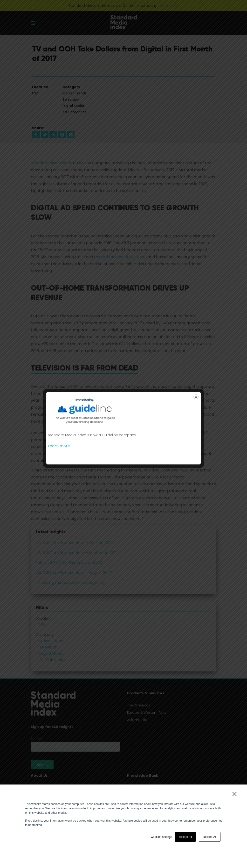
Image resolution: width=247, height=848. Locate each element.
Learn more (59, 446)
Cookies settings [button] (161, 837)
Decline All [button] (209, 837)
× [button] (234, 794)
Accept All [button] (185, 837)
